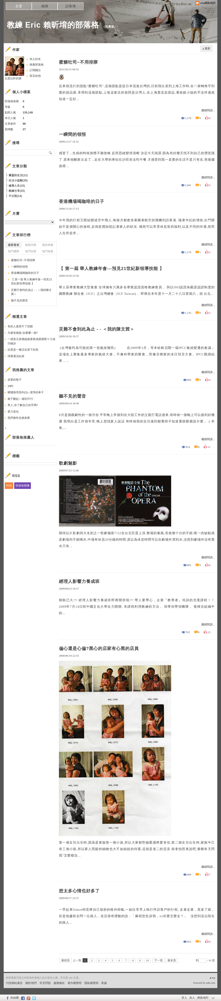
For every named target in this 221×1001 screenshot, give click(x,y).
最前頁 (65, 960)
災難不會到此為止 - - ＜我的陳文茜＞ (96, 329)
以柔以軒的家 (13, 78)
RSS (9, 485)
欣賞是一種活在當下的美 (23, 349)
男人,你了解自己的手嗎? (23, 405)
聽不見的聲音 (72, 396)
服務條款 (59, 983)
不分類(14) (15, 196)
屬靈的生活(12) (18, 175)
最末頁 (171, 960)
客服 (104, 983)
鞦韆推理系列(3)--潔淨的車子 (26, 392)
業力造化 (13, 411)
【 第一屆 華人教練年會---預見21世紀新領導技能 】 (111, 268)
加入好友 (35, 59)
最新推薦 (47, 244)
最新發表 (13, 244)
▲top (212, 977)
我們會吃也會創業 (19, 417)
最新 (207, 48)
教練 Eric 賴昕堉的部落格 (53, 24)
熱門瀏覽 (13, 251)
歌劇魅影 (68, 463)
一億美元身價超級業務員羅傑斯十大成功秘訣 (31, 341)
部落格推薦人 (23, 437)
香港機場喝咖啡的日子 (81, 201)
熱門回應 (30, 251)
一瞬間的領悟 (72, 134)
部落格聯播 (23, 485)
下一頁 (158, 960)
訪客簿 (70, 6)
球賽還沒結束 (16, 356)
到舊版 (109, 26)
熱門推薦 (47, 251)
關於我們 (31, 983)
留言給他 (35, 75)
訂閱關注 (35, 70)
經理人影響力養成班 (79, 581)
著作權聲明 (75, 983)
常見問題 (45, 983)
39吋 (10, 386)
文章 (18, 6)
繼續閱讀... (208, 110)
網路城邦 (202, 997)
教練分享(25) (17, 190)
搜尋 (50, 152)
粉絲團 (14, 997)
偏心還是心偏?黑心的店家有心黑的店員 (99, 648)
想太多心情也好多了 (79, 890)
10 (147, 960)
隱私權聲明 (91, 983)
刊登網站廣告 (14, 983)
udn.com (210, 982)
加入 (192, 997)
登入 (184, 997)
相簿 (44, 6)
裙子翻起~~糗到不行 (20, 398)
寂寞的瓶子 (15, 379)
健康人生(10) (17, 185)
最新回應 (30, 244)
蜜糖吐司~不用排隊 (78, 62)
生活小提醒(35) (18, 180)
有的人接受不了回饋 (20, 326)
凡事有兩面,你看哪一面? (23, 332)
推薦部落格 (37, 64)
